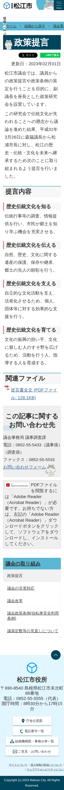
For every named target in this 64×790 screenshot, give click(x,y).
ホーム (11, 26)
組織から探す (34, 26)
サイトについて (18, 764)
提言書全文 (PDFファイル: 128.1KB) (34, 394)
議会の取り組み (23, 563)
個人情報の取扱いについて (46, 764)
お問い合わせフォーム (24, 467)
